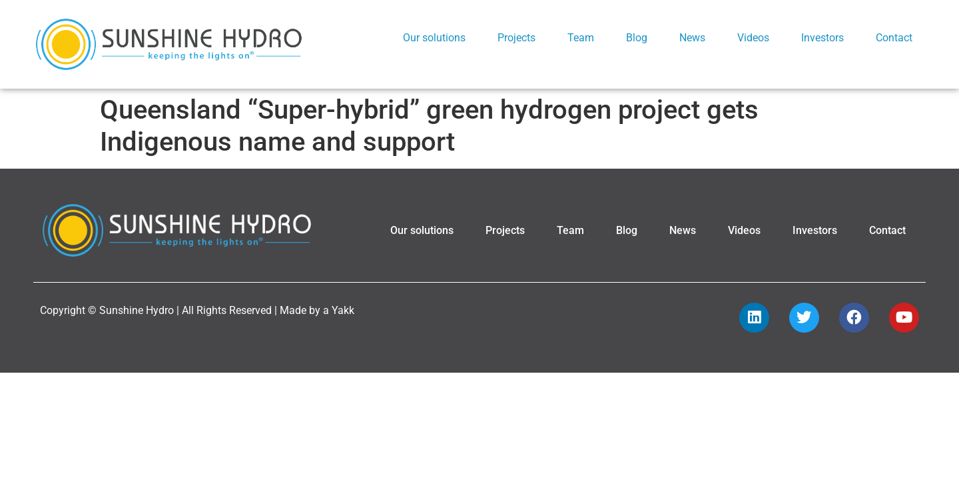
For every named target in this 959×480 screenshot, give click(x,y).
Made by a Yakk (317, 295)
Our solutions (434, 37)
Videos (753, 37)
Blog (636, 37)
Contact (894, 37)
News (692, 37)
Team (580, 37)
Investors (822, 37)
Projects (516, 37)
